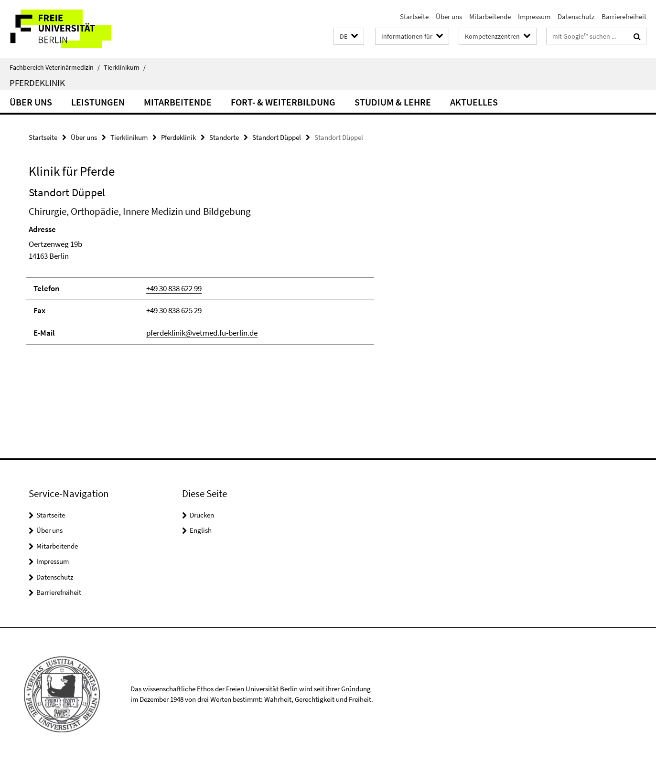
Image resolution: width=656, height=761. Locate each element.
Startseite (414, 16)
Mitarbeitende (490, 16)
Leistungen (98, 102)
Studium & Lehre (393, 102)
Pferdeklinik (37, 82)
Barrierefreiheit (624, 16)
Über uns (449, 16)
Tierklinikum (125, 67)
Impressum (534, 16)
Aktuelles (474, 102)
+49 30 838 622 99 (174, 288)
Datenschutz (576, 16)
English (201, 530)
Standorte (224, 137)
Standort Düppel (276, 137)
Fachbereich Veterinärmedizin (55, 67)
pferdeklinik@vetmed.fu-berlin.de (202, 333)
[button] (348, 36)
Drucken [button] (202, 514)
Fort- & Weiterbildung (283, 102)
